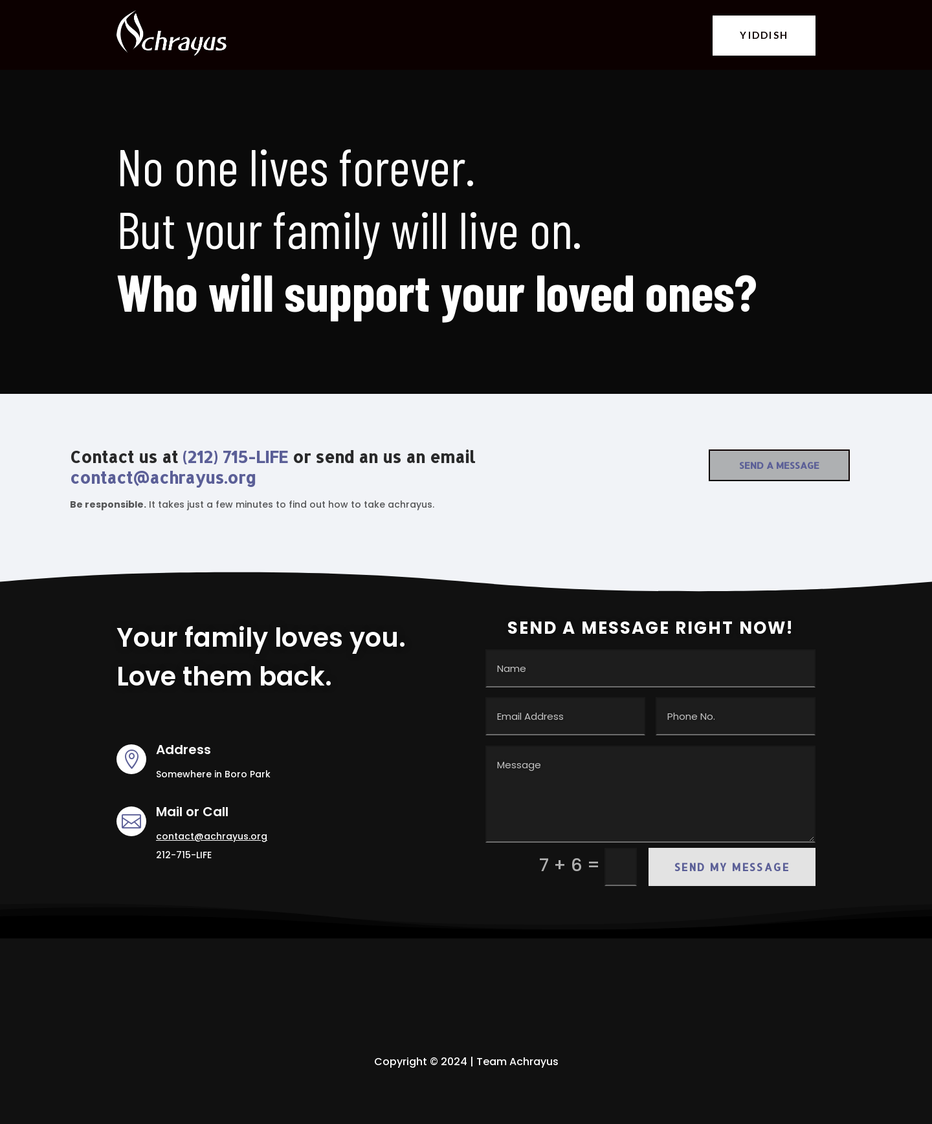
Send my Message (732, 867)
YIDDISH (764, 35)
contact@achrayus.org (163, 477)
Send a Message (779, 465)
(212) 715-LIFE (235, 456)
